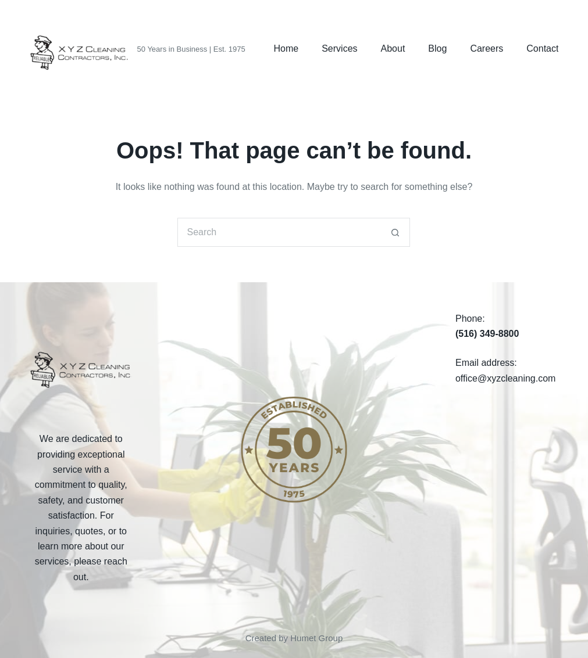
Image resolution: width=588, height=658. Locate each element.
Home (286, 48)
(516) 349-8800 (487, 334)
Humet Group (316, 638)
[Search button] (395, 232)
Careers (486, 48)
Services (339, 48)
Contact (542, 48)
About (393, 48)
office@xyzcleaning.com (505, 378)
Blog (437, 48)
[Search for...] (279, 232)
